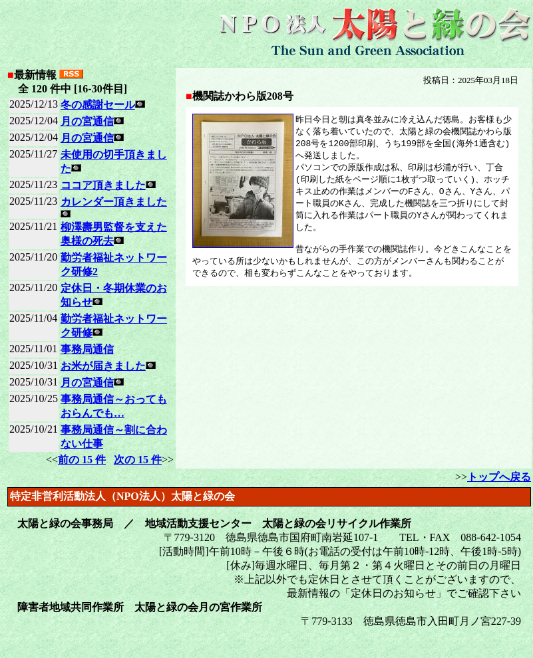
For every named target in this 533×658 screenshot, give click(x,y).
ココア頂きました (103, 185)
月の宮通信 (87, 121)
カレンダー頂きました (114, 201)
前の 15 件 (82, 459)
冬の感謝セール (98, 104)
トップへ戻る (499, 477)
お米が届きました (103, 366)
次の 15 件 (138, 459)
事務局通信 (87, 349)
